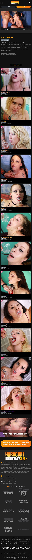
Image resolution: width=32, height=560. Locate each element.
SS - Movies (4, 54)
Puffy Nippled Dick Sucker (7, 237)
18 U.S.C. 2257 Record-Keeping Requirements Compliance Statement (16, 543)
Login (8, 6)
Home (3, 547)
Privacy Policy (26, 547)
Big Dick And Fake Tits (6, 382)
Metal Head (3, 208)
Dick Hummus (4, 295)
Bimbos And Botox (5, 150)
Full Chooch (4, 179)
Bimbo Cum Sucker (5, 92)
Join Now (24, 6)
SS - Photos (12, 54)
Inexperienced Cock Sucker (7, 266)
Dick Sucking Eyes (5, 324)
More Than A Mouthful (6, 353)
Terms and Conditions (17, 547)
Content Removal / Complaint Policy (20, 548)
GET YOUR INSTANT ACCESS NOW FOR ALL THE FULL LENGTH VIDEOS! (16, 443)
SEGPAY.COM (12, 552)
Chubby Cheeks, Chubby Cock (8, 411)
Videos (7, 547)
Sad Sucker (3, 121)
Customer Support (7, 548)
